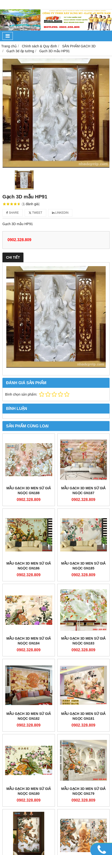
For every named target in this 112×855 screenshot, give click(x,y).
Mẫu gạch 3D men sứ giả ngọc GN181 (83, 716)
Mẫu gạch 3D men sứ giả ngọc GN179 (83, 791)
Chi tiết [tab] (13, 257)
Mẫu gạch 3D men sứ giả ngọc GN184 (29, 640)
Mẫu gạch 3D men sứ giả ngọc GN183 (83, 640)
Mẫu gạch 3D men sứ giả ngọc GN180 (29, 791)
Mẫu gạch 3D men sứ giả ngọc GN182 (29, 716)
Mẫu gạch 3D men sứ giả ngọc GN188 (29, 490)
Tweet (35, 212)
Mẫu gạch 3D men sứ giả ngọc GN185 (83, 565)
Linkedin (60, 212)
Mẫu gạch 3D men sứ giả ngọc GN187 (83, 490)
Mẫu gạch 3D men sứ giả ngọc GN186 (29, 565)
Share (12, 212)
